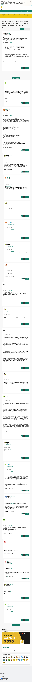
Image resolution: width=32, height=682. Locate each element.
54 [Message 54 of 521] (6, 169)
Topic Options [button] (26, 29)
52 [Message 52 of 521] (6, 321)
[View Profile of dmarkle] (8, 82)
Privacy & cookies (2, 673)
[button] (22, 29)
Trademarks (2, 676)
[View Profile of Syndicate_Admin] (12, 496)
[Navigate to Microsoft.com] (3, 7)
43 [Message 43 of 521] (6, 553)
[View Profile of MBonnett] (6, 109)
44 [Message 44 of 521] (7, 576)
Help (24, 11)
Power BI (10, 42)
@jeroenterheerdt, (10, 230)
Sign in (22, 11)
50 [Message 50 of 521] (6, 387)
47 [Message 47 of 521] (7, 488)
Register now (16, 16)
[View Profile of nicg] (7, 464)
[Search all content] (20, 13)
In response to (10, 84)
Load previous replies (16, 78)
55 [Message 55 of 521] (7, 194)
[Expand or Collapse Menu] (1, 9)
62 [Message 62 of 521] (7, 101)
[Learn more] (6, 647)
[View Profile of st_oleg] (6, 519)
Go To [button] (27, 11)
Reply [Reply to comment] (27, 103)
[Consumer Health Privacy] (16, 679)
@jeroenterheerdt (8, 186)
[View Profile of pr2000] (7, 541)
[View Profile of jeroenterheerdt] (11, 155)
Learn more (2, 4)
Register (18, 11)
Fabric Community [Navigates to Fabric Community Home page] (10, 7)
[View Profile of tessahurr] (9, 33)
